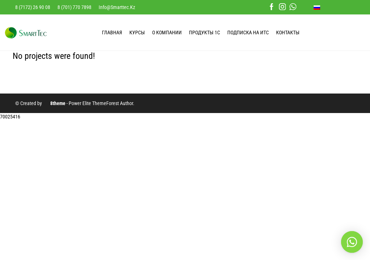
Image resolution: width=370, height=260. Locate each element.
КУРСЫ (137, 32)
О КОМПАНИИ (167, 32)
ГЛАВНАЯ (112, 32)
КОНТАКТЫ (288, 32)
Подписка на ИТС (248, 32)
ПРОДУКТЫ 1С (204, 32)
